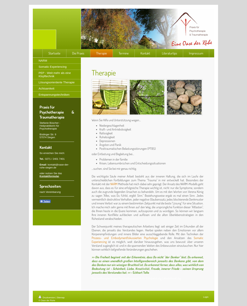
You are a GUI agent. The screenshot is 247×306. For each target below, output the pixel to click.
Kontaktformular (49, 176)
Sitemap (60, 297)
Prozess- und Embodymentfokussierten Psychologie (125, 238)
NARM (114, 184)
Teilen (45, 201)
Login (205, 297)
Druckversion (47, 297)
